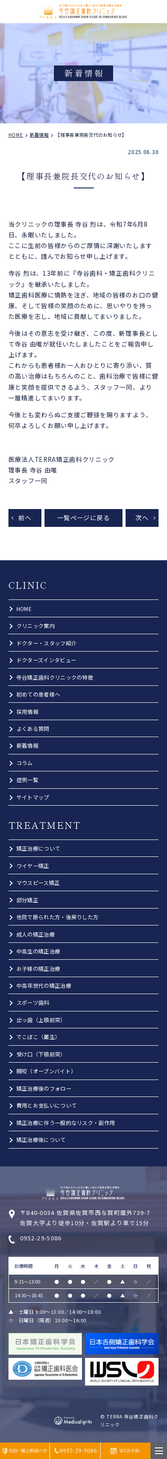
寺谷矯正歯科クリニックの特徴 (54, 677)
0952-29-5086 (41, 1238)
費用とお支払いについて (46, 1105)
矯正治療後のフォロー (43, 1088)
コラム (24, 762)
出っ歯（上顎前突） (41, 1019)
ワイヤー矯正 (32, 865)
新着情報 (27, 745)
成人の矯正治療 (35, 934)
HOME (24, 608)
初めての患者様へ (38, 694)
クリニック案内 (35, 625)
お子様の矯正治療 (38, 968)
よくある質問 (32, 728)
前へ (24, 517)
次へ (141, 517)
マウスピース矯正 (38, 882)
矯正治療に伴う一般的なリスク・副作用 (65, 1122)
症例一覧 (27, 779)
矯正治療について (38, 848)
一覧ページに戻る (83, 517)
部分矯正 (27, 900)
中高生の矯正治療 (38, 951)
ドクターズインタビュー (46, 660)
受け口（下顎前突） (41, 1054)
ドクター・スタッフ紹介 (46, 643)
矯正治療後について (41, 1139)
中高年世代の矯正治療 (43, 985)
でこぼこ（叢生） (38, 1036)
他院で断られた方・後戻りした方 (57, 917)
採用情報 (27, 711)
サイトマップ (32, 797)
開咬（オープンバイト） (46, 1071)
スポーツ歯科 (32, 1002)
